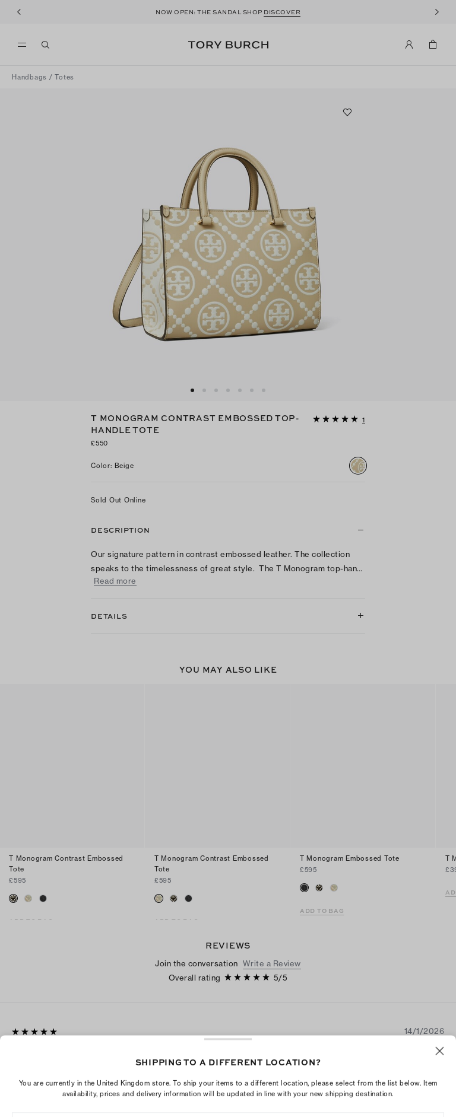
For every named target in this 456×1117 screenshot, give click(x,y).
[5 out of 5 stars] (336, 419)
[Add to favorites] (347, 112)
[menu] (25, 45)
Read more (115, 581)
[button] (339, 418)
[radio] (358, 466)
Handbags (29, 77)
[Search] (46, 44)
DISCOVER (282, 12)
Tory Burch (228, 45)
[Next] (437, 12)
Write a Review (272, 920)
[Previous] (19, 12)
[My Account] (409, 44)
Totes (64, 77)
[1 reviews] (363, 420)
